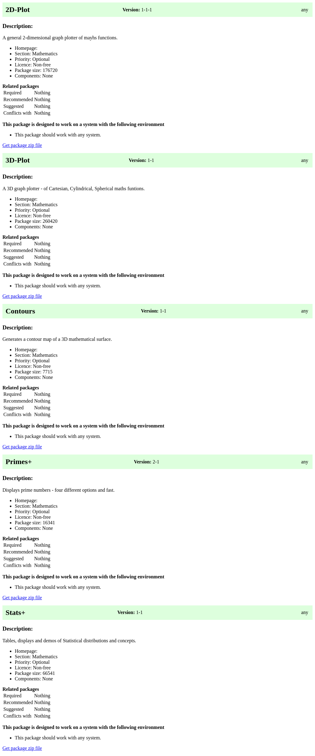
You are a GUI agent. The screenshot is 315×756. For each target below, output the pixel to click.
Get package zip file (22, 145)
